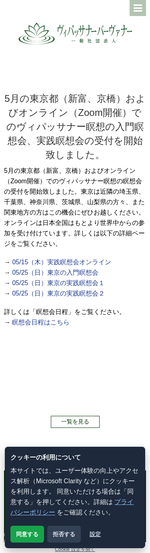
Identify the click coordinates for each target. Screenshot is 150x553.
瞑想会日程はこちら (41, 322)
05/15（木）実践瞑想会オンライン (61, 262)
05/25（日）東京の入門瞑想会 (55, 272)
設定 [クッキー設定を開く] (95, 534)
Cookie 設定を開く (75, 549)
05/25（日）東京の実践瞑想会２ (58, 293)
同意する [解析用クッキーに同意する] (27, 534)
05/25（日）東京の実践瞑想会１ (58, 283)
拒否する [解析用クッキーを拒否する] (64, 534)
